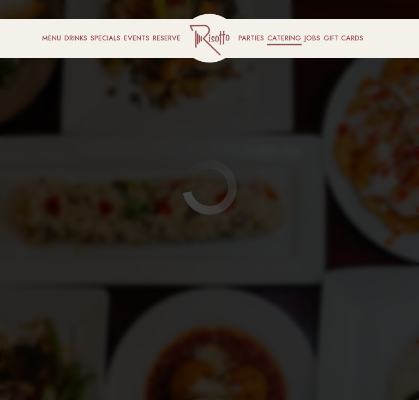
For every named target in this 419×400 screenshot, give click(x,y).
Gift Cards (343, 38)
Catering (284, 38)
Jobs (312, 38)
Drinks (75, 38)
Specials (106, 38)
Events (136, 38)
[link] (209, 38)
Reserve (167, 38)
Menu (51, 38)
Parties (251, 38)
